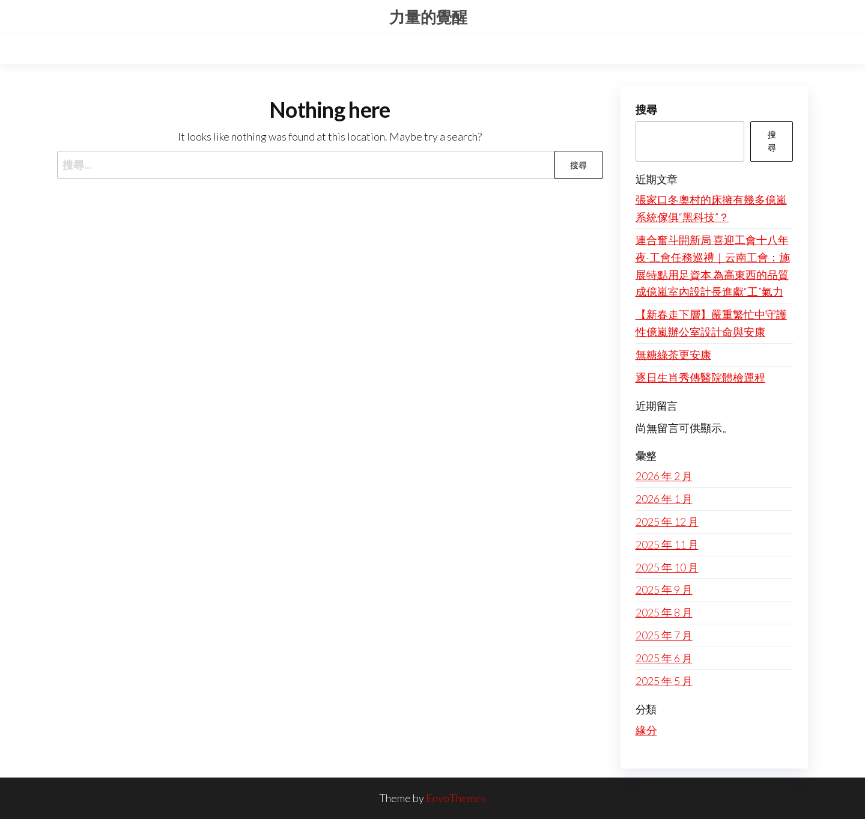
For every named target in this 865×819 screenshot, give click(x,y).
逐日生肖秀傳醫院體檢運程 (700, 377)
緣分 (646, 730)
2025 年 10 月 (667, 567)
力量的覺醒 (428, 16)
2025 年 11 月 (667, 544)
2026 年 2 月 (664, 476)
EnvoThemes (456, 798)
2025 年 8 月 (664, 612)
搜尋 (646, 109)
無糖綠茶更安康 (673, 354)
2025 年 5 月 (664, 680)
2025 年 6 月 (664, 658)
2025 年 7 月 (664, 635)
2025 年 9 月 (664, 589)
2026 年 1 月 (664, 498)
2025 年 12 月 (667, 521)
